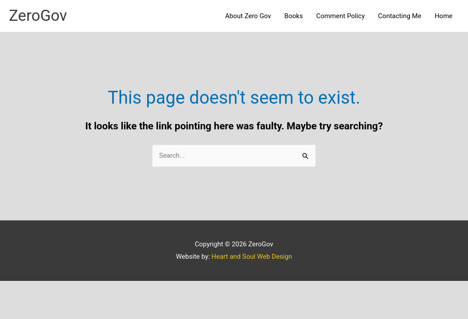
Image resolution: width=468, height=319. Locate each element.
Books (294, 16)
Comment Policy (340, 16)
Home (443, 16)
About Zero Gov (248, 16)
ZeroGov (38, 16)
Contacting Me (399, 16)
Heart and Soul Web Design (251, 257)
